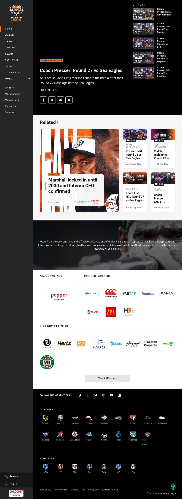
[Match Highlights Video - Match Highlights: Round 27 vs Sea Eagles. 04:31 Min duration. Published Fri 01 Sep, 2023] (163, 148)
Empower (10, 112)
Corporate (11, 106)
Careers (74, 489)
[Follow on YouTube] (111, 395)
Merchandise (12, 93)
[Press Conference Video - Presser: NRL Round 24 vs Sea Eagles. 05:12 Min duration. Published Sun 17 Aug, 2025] (135, 148)
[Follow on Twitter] (95, 395)
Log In (11, 484)
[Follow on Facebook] (88, 395)
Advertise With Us (109, 489)
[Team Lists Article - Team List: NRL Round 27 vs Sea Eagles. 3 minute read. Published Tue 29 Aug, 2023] (135, 192)
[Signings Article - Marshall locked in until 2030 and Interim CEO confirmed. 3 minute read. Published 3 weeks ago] (79, 170)
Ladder (10, 47)
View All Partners (107, 378)
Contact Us (93, 489)
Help (83, 489)
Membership (12, 100)
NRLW (8, 66)
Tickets (9, 87)
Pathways (12, 60)
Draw (8, 41)
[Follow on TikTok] (80, 395)
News (8, 29)
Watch (9, 35)
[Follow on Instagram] (103, 395)
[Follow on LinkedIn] (119, 395)
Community (13, 72)
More (17, 78)
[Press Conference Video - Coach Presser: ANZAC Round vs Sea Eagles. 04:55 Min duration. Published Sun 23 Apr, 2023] (163, 192)
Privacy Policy (60, 489)
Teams (9, 53)
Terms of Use (44, 489)
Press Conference (51, 61)
